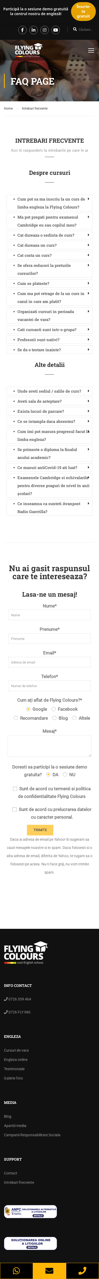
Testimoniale (14, 1069)
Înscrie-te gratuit (83, 11)
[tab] (49, 203)
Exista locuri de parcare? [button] (40, 411)
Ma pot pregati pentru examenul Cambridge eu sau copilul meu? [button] (47, 221)
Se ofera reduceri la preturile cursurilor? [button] (44, 269)
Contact (10, 1173)
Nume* (49, 612)
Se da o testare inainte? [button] (39, 349)
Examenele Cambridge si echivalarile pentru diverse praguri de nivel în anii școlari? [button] (53, 485)
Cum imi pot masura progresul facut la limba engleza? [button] (53, 435)
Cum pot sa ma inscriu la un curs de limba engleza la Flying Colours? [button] (51, 203)
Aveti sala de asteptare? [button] (39, 401)
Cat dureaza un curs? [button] (36, 245)
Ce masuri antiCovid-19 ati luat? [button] (47, 467)
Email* (49, 658)
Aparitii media (15, 1126)
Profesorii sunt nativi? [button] (38, 339)
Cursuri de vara (16, 1050)
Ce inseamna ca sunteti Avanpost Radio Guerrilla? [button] (48, 507)
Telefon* (49, 682)
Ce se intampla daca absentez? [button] (46, 421)
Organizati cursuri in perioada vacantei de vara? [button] (45, 315)
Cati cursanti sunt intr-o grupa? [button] (46, 329)
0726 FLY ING (19, 1012)
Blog (7, 1116)
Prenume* (49, 635)
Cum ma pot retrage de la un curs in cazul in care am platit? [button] (50, 297)
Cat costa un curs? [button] (34, 255)
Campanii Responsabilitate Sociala (32, 1135)
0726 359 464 (19, 999)
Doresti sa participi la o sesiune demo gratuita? (49, 770)
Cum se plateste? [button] (33, 283)
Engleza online (15, 1059)
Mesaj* (49, 743)
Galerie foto (13, 1078)
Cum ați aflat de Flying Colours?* (49, 700)
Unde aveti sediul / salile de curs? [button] (49, 391)
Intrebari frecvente (19, 1182)
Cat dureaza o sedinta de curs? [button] (45, 235)
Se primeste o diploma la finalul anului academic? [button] (47, 453)
